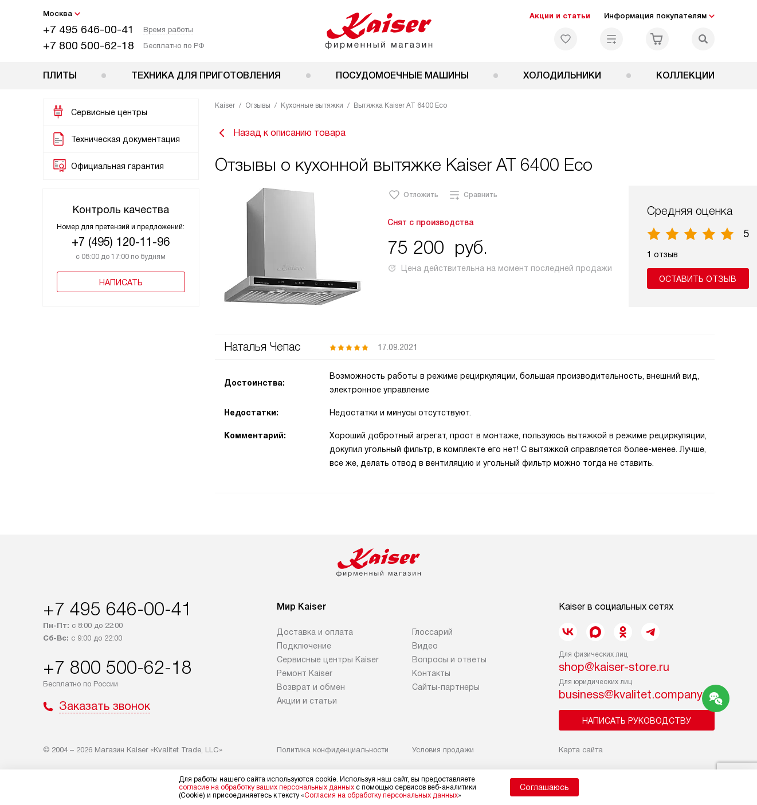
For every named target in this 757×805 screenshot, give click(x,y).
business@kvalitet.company (631, 694)
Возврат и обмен (311, 687)
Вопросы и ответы (449, 659)
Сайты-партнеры (446, 687)
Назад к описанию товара (280, 133)
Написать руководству (636, 720)
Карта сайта (581, 749)
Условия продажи (443, 749)
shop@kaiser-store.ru (614, 667)
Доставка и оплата (315, 632)
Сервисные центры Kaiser (328, 659)
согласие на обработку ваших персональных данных (266, 787)
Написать (121, 282)
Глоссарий (432, 632)
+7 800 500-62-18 (88, 46)
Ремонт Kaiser (304, 673)
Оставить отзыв (697, 279)
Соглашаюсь (544, 787)
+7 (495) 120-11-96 (121, 241)
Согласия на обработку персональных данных (381, 795)
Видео (425, 645)
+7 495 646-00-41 (88, 29)
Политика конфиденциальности (333, 749)
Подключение (304, 645)
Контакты (431, 673)
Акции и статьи (559, 15)
